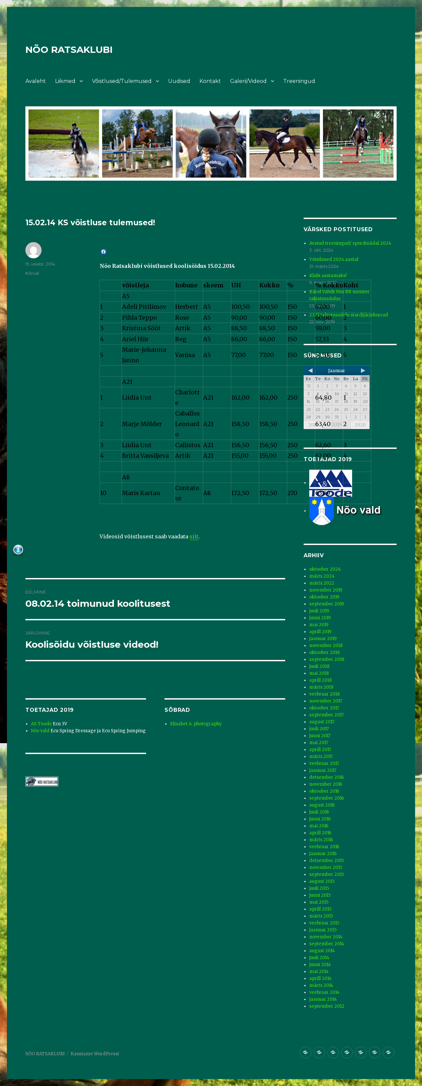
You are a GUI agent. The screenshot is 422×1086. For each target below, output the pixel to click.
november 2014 (326, 937)
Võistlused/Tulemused (122, 81)
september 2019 (326, 604)
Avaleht (35, 81)
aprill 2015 (320, 909)
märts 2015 (321, 916)
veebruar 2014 (324, 992)
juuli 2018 (319, 666)
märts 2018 (321, 687)
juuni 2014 (320, 964)
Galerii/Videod (248, 81)
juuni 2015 (320, 895)
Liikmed (65, 81)
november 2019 (325, 590)
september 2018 (326, 659)
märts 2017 (321, 756)
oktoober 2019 (324, 597)
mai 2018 (319, 673)
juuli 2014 (319, 957)
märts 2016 (321, 840)
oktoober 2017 (324, 708)
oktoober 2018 (324, 652)
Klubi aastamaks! (328, 275)
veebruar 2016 (324, 847)
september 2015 (326, 874)
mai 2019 (318, 625)
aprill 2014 (320, 978)
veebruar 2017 (324, 763)
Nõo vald (40, 731)
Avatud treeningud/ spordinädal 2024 (350, 243)
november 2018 (326, 645)
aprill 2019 (320, 631)
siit (194, 536)
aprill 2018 (320, 680)
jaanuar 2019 (323, 638)
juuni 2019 (320, 618)
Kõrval (32, 273)
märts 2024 (322, 576)
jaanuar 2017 (322, 770)
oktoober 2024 (325, 569)
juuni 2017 (319, 736)
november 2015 (325, 867)
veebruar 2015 (324, 923)
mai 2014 (319, 971)
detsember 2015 (326, 860)
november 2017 (325, 701)
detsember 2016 (326, 777)
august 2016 (322, 805)
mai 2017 (318, 742)
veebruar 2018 (324, 694)
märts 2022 (321, 583)
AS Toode (41, 724)
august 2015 (322, 881)
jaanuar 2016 (323, 853)
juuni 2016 (320, 819)
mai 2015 (318, 902)
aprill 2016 (320, 833)
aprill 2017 (320, 749)
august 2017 (321, 722)
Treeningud (299, 81)
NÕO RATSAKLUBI (69, 49)
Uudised (179, 81)
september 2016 (326, 798)
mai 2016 (318, 826)
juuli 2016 (319, 812)
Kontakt (210, 81)
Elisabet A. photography (196, 724)
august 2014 (322, 951)
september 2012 (326, 1006)
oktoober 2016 (324, 791)
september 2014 (326, 944)
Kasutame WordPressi (95, 1054)
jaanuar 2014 (323, 999)
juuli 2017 (319, 729)
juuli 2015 (319, 888)
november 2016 (325, 784)
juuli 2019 (319, 611)
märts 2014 (321, 985)
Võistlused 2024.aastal (333, 259)
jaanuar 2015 (323, 930)
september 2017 (326, 715)
